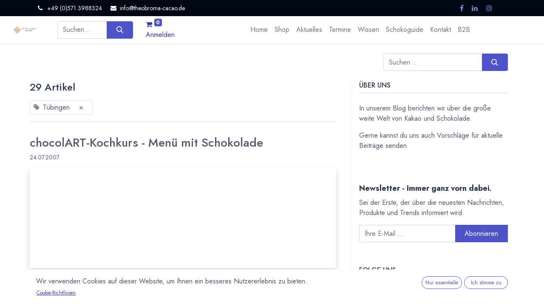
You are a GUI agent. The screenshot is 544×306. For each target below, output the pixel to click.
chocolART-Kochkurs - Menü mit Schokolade (146, 143)
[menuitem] (259, 29)
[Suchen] (120, 29)
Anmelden (160, 35)
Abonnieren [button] (481, 233)
